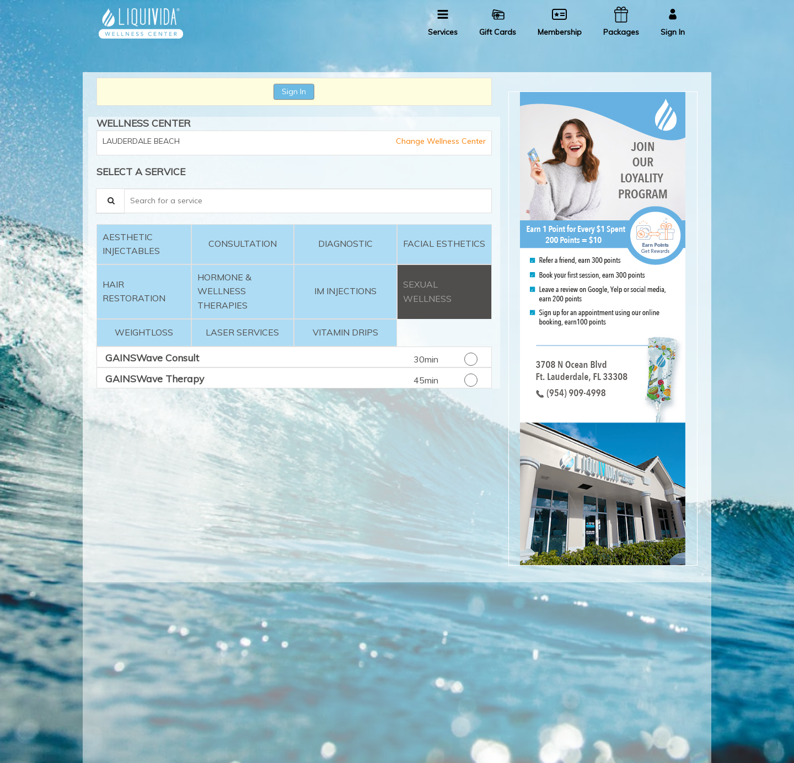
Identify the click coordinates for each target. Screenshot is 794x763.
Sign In (294, 91)
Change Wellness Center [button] (440, 141)
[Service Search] (110, 200)
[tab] (143, 244)
